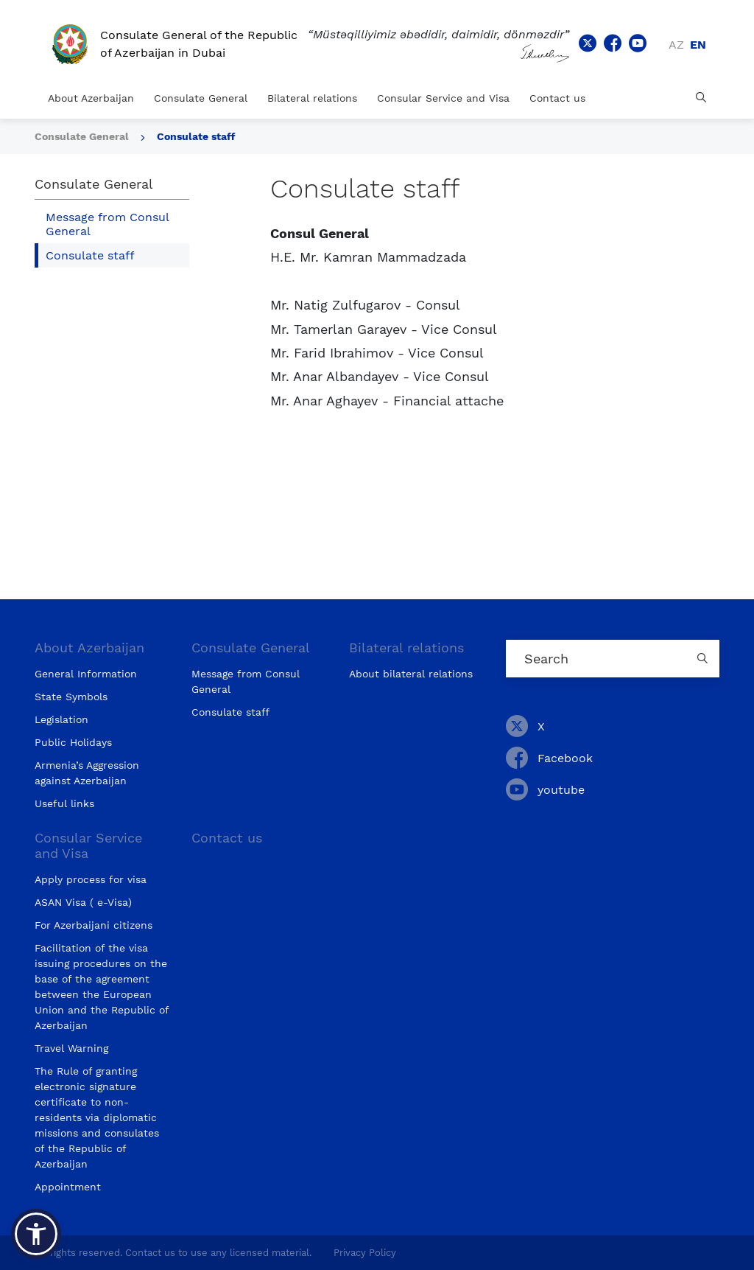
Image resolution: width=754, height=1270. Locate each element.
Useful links (64, 803)
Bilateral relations (312, 98)
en (698, 45)
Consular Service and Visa (443, 98)
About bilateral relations (411, 674)
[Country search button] (704, 658)
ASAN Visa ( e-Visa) (83, 902)
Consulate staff (196, 136)
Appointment (68, 1187)
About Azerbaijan (91, 98)
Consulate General (200, 98)
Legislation (61, 719)
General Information (86, 674)
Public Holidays (73, 742)
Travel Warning (71, 1048)
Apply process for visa (91, 879)
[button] (36, 1234)
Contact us (557, 98)
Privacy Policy (365, 1252)
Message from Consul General (107, 224)
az (676, 45)
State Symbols (71, 696)
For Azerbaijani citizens (93, 925)
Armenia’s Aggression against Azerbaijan (87, 772)
